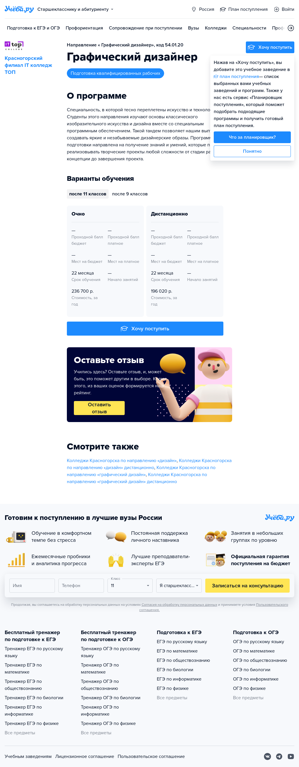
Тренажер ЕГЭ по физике (32, 723)
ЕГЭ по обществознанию (183, 660)
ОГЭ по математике (254, 651)
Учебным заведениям (28, 756)
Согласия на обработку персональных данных (179, 605)
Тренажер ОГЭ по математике (100, 668)
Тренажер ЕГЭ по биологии (34, 698)
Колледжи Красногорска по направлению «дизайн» (122, 461)
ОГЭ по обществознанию (260, 660)
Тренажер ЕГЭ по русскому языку (34, 652)
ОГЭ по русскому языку (258, 642)
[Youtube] (290, 756)
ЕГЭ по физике (173, 688)
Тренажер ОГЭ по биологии (110, 698)
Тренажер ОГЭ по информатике (100, 710)
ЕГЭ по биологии (175, 670)
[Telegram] (279, 756)
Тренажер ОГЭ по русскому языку (110, 652)
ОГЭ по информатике (256, 679)
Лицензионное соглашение (84, 756)
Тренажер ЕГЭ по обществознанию (23, 684)
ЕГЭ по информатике (179, 679)
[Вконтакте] (267, 756)
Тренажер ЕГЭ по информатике (23, 710)
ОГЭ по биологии (251, 670)
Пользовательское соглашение (151, 756)
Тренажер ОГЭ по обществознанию (100, 684)
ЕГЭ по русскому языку (182, 642)
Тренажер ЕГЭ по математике (23, 668)
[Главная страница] (19, 9)
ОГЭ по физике (249, 688)
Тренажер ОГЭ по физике (108, 723)
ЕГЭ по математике (177, 651)
